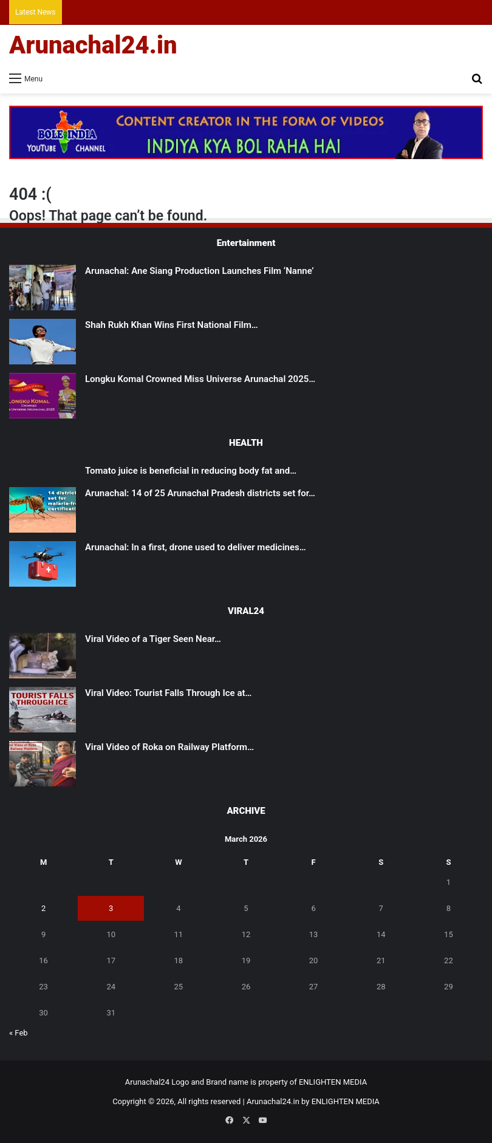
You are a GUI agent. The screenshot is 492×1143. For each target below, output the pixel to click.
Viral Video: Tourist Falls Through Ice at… (168, 693)
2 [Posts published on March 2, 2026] (43, 908)
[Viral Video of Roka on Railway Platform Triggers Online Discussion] (42, 763)
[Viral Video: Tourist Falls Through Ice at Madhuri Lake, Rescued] (42, 709)
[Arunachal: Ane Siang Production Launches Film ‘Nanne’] (42, 287)
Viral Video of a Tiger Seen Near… (153, 638)
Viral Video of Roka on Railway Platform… (169, 747)
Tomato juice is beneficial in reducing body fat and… (190, 470)
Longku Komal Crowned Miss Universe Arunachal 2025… (200, 379)
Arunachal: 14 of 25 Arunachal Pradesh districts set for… (200, 493)
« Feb (18, 1032)
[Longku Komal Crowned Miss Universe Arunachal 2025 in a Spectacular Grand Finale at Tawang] (42, 395)
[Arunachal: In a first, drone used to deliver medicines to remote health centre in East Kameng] (42, 564)
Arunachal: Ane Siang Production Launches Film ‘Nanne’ (199, 270)
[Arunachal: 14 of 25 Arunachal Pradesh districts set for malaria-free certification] (42, 510)
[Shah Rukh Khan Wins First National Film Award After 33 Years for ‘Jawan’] (42, 341)
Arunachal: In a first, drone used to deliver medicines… (195, 547)
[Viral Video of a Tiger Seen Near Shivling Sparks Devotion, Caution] (42, 655)
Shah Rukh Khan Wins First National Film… (171, 324)
